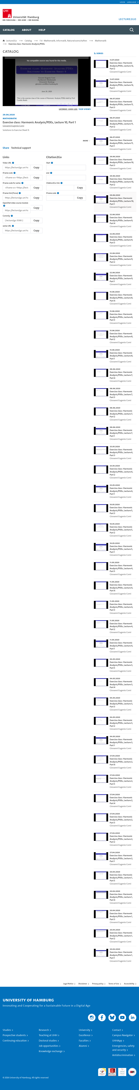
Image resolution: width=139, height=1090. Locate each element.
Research (44, 1030)
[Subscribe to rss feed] (95, 53)
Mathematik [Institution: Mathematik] (10, 118)
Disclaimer (82, 983)
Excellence (85, 1035)
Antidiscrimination (122, 1055)
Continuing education (15, 1040)
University (84, 1030)
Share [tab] (6, 148)
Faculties (84, 1040)
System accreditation (132, 1071)
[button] (131, 2)
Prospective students (14, 1035)
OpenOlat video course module (16, 204)
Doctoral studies (48, 1040)
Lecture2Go (11, 40)
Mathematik (100, 40)
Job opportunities (48, 1046)
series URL (8, 226)
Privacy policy (97, 983)
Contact (116, 1030)
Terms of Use (114, 983)
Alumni (83, 1046)
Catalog (28, 40)
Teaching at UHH (48, 1035)
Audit (110, 1069)
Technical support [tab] (21, 148)
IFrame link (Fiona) (12, 193)
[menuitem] (9, 30)
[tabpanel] (47, 193)
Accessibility (129, 983)
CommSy (8, 215)
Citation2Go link (54, 183)
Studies (7, 1030)
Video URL (8, 162)
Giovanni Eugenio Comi (13, 125)
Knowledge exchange (51, 1051)
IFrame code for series (13, 183)
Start (49, 162)
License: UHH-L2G (68, 109)
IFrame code (9, 173)
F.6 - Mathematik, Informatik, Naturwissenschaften (63, 40)
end (49, 173)
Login (122, 2)
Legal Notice (68, 983)
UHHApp (117, 1040)
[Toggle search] (131, 30)
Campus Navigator (122, 1035)
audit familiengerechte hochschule (102, 1072)
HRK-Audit (120, 1071)
